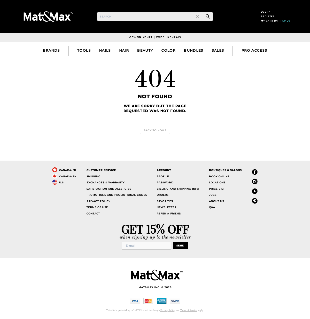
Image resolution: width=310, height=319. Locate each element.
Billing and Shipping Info (178, 188)
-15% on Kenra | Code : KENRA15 (155, 37)
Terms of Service (188, 311)
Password (165, 182)
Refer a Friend (169, 213)
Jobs (213, 194)
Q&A (212, 207)
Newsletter (166, 207)
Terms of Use (97, 207)
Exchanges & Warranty (105, 182)
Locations (217, 182)
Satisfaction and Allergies (109, 188)
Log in (266, 11)
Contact (93, 213)
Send (180, 245)
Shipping (93, 176)
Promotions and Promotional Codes (116, 194)
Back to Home (155, 130)
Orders (163, 194)
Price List (217, 188)
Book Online (219, 176)
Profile (163, 176)
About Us (216, 201)
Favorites (165, 201)
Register (268, 16)
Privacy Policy (98, 201)
